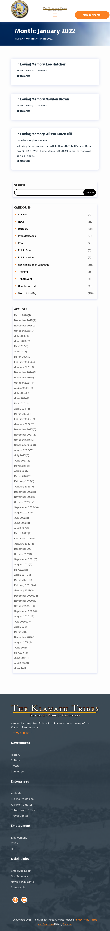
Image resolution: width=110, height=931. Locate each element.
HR (13, 848)
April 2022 (20, 527)
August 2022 (21, 512)
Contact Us (18, 887)
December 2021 (23, 548)
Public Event (25, 250)
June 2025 (20, 340)
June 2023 (20, 460)
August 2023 (21, 450)
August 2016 (21, 642)
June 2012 (20, 668)
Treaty (15, 766)
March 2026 (21, 315)
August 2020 (21, 616)
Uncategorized (27, 285)
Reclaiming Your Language (33, 264)
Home (18, 38)
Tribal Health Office (23, 810)
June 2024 (20, 398)
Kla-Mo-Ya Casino (22, 799)
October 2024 (22, 382)
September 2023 (24, 444)
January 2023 (22, 486)
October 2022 (22, 501)
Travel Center (19, 815)
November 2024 (23, 377)
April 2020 (20, 626)
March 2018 (20, 631)
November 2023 (23, 434)
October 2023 (22, 439)
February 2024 (22, 418)
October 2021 (22, 553)
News (21, 221)
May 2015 (19, 652)
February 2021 (22, 585)
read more (23, 76)
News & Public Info (22, 881)
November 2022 (23, 496)
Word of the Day (27, 293)
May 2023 (19, 465)
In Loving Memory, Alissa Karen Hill (44, 134)
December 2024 (23, 372)
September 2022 (24, 507)
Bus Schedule (19, 876)
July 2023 (19, 455)
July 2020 (20, 621)
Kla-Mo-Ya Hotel (21, 804)
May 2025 (19, 346)
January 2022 (22, 543)
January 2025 (22, 366)
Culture (15, 760)
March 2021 (20, 579)
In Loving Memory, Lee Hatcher (41, 64)
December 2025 (23, 320)
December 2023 (23, 429)
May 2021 (19, 569)
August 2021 (21, 564)
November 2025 (23, 325)
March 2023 (21, 476)
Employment (19, 837)
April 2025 (20, 351)
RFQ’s (14, 843)
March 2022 (21, 533)
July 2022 (20, 517)
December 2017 (23, 637)
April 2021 (19, 574)
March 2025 (21, 356)
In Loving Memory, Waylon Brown (43, 99)
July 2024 (20, 392)
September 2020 (24, 611)
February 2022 (22, 538)
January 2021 (22, 590)
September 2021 (24, 559)
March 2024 (21, 413)
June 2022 (20, 522)
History (15, 754)
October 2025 (22, 330)
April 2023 (20, 470)
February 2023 (22, 481)
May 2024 (19, 403)
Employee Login (21, 870)
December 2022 (23, 491)
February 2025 (22, 361)
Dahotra (67, 924)
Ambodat (17, 793)
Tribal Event (25, 278)
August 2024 (21, 387)
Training (23, 271)
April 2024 (20, 408)
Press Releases (27, 235)
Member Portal (92, 14)
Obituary (29, 70)
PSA (20, 242)
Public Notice (26, 257)
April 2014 (20, 662)
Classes (22, 214)
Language (17, 771)
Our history (24, 732)
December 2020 (23, 595)
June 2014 (20, 657)
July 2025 (19, 335)
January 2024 (22, 424)
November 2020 (23, 600)
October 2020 (22, 605)
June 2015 (20, 647)
